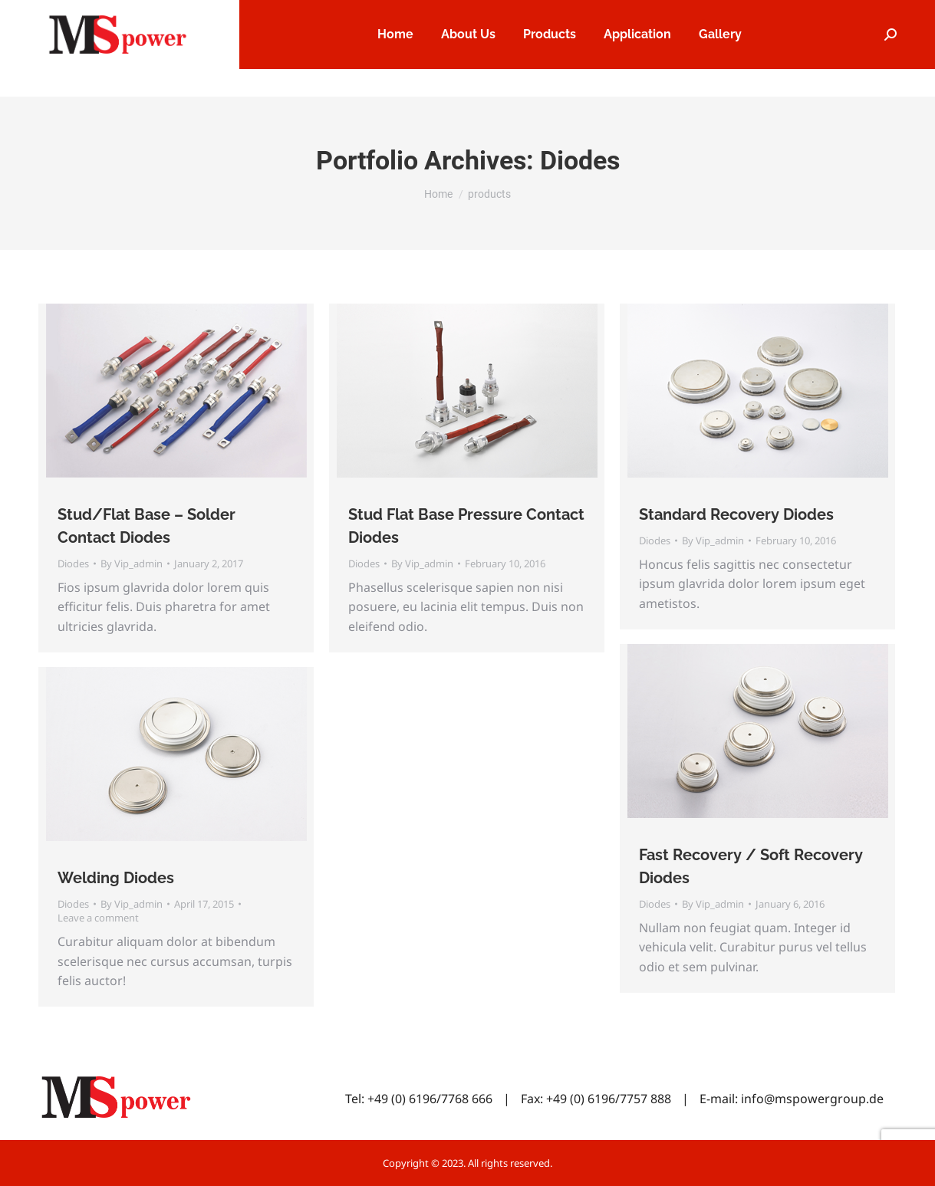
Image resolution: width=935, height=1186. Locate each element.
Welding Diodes (116, 878)
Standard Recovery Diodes (736, 514)
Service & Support (775, 14)
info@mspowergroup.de (812, 1098)
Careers (684, 14)
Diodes (73, 563)
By (131, 563)
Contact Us (873, 14)
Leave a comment (98, 918)
